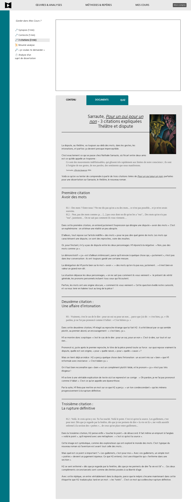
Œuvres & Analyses (49, 5)
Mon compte (180, 5)
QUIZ (122, 100)
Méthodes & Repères (99, 5)
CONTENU (71, 100)
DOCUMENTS (101, 100)
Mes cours (142, 5)
